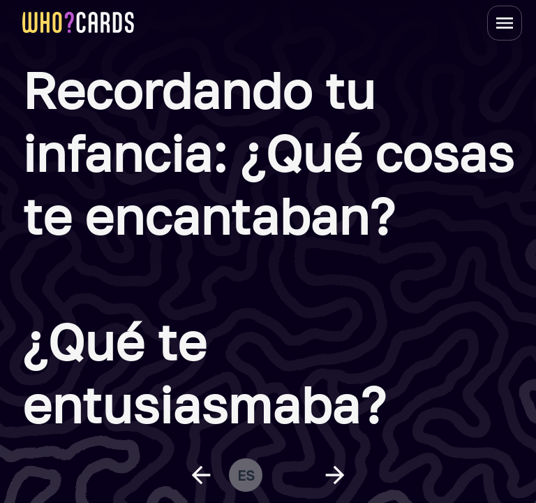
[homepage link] (78, 22)
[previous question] (201, 475)
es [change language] (246, 475)
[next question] (335, 475)
